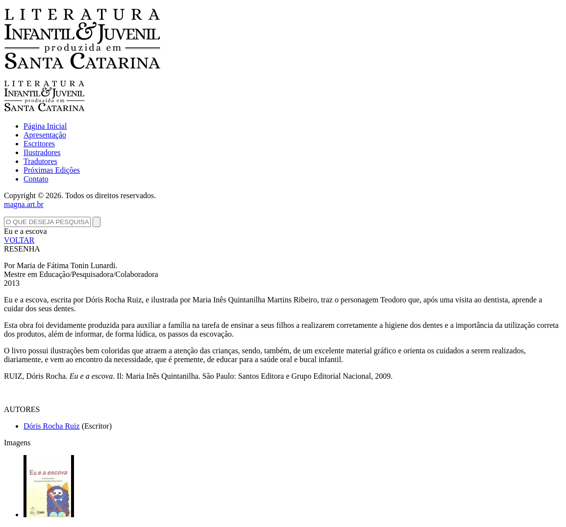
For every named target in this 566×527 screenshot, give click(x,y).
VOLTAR (19, 240)
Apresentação (45, 135)
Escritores (39, 143)
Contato (36, 179)
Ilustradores (42, 152)
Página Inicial (45, 126)
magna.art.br (24, 204)
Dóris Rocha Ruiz (52, 426)
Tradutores (40, 161)
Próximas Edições (52, 170)
